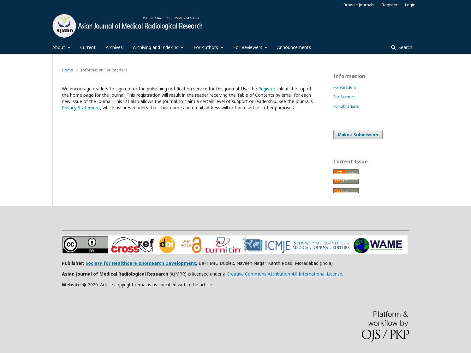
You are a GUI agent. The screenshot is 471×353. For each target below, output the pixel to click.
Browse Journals (358, 5)
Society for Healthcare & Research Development (141, 263)
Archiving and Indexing (156, 47)
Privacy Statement (81, 108)
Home (67, 70)
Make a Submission (358, 134)
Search (404, 47)
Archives (114, 47)
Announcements (294, 47)
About (59, 47)
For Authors (206, 47)
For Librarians (346, 106)
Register (390, 5)
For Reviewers (248, 47)
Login (410, 5)
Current (88, 47)
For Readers (344, 87)
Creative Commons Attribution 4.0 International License (284, 274)
